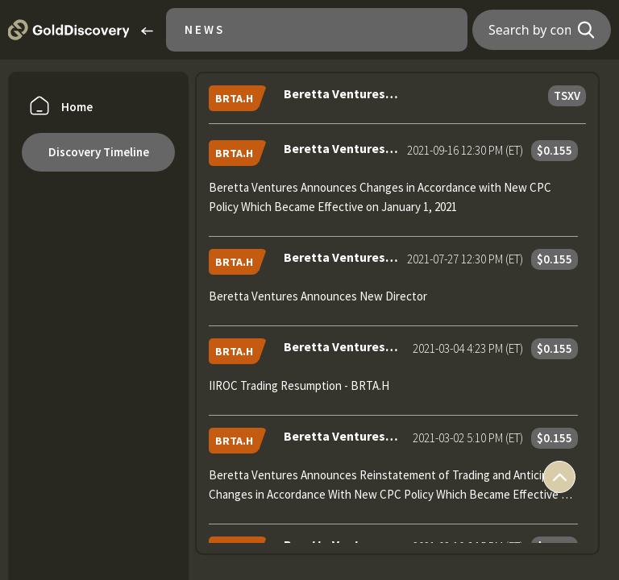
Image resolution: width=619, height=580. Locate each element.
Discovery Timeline (98, 152)
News (205, 29)
